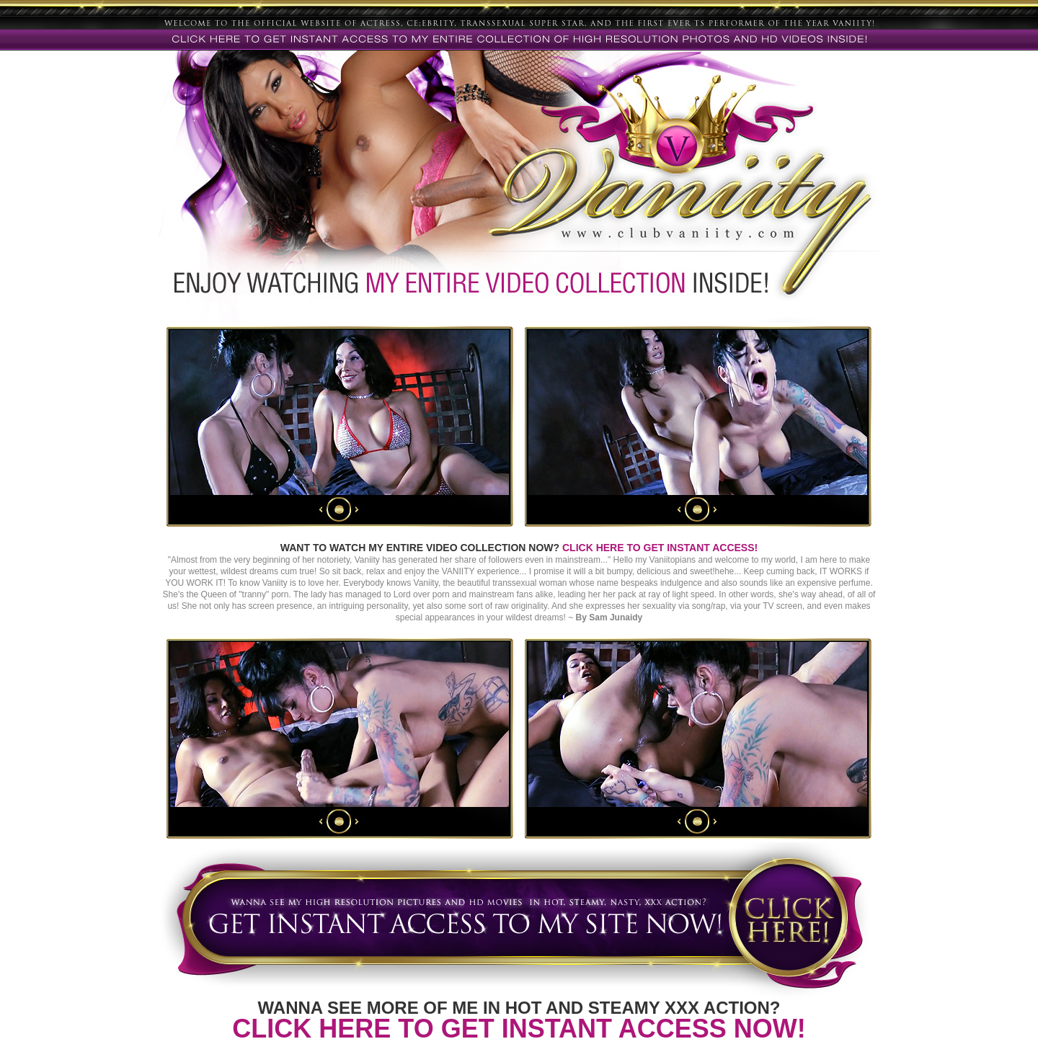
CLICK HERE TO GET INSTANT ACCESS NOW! (518, 1028)
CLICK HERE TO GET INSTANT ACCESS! (660, 547)
